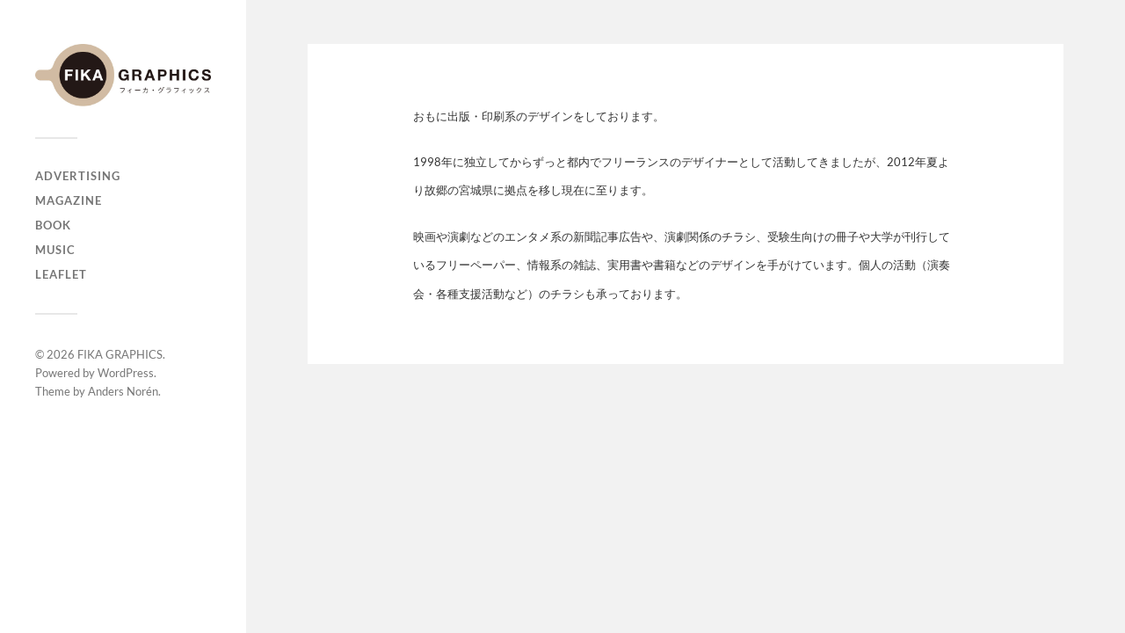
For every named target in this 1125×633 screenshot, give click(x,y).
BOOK (53, 225)
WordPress (126, 373)
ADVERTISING (77, 176)
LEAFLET (61, 274)
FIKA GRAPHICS (120, 354)
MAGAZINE (68, 200)
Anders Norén (123, 391)
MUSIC (55, 250)
